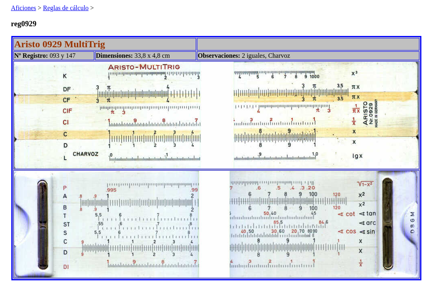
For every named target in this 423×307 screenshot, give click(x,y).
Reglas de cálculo (66, 7)
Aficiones (23, 7)
